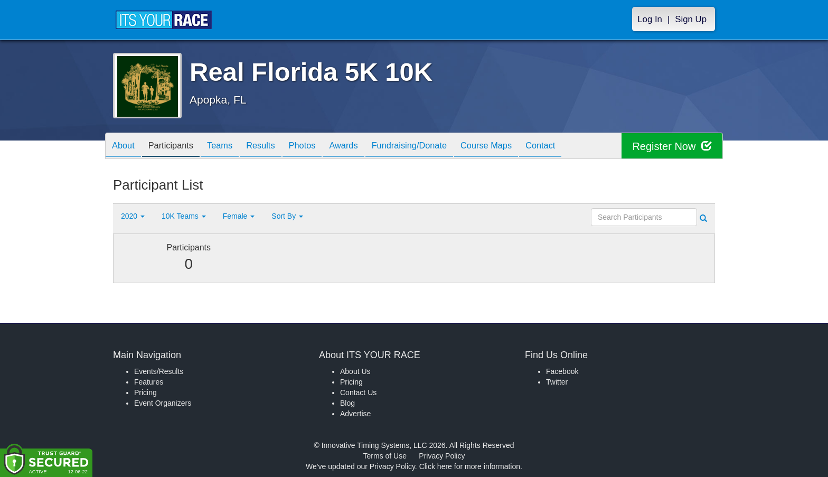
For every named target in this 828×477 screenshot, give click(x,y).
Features (148, 382)
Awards (365, 147)
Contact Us (358, 392)
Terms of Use (385, 456)
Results (274, 147)
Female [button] (239, 216)
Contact (576, 147)
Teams (230, 147)
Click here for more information (469, 466)
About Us (355, 371)
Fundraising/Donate (435, 147)
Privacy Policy (442, 456)
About (125, 147)
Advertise (355, 413)
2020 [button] (133, 216)
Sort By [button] (287, 216)
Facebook (562, 371)
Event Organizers (162, 403)
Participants (177, 147)
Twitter (557, 382)
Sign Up (691, 19)
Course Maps (517, 147)
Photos (320, 147)
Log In (649, 19)
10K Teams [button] (184, 216)
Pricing (145, 392)
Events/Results (158, 371)
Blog (347, 403)
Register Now (672, 146)
